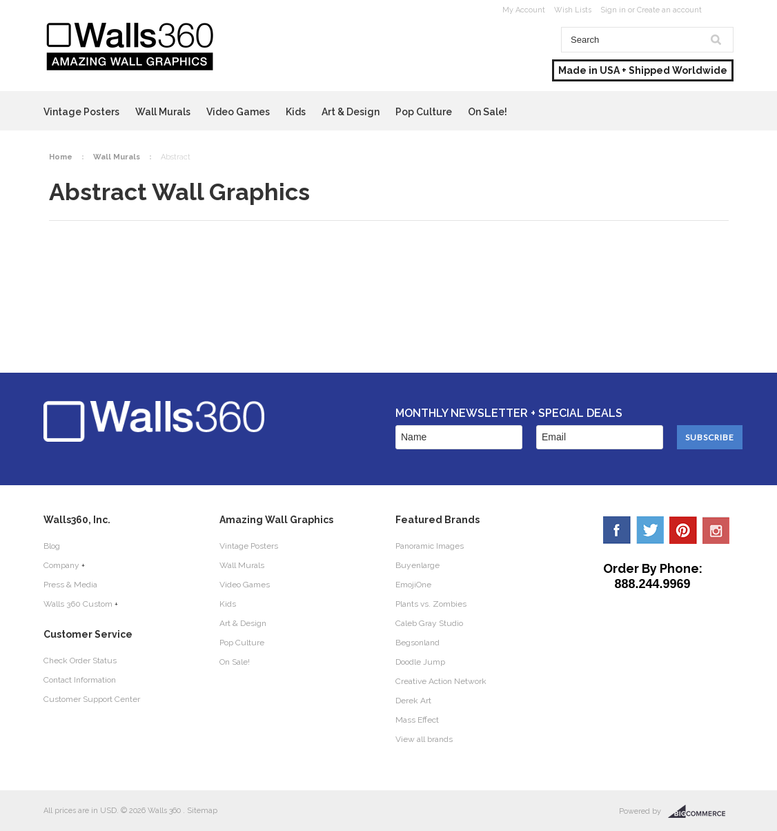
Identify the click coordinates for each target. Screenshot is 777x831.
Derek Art (413, 700)
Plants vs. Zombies (430, 604)
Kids (296, 111)
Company (61, 565)
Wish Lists (572, 10)
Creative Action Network (440, 681)
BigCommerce (701, 811)
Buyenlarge (417, 565)
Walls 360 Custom (77, 604)
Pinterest (683, 530)
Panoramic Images (429, 546)
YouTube (716, 530)
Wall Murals (162, 111)
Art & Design (351, 111)
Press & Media (70, 584)
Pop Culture (423, 111)
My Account (523, 10)
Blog (51, 546)
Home (60, 157)
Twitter (650, 530)
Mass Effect (417, 720)
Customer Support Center (91, 699)
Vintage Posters (81, 111)
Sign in (613, 10)
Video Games (238, 111)
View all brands (424, 739)
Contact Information (79, 680)
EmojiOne (413, 584)
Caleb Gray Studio (429, 623)
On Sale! (487, 111)
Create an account (669, 10)
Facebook (617, 530)
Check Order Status (80, 660)
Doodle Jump (420, 662)
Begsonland (417, 642)
